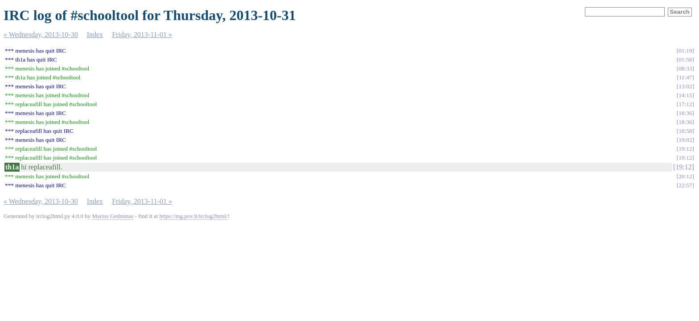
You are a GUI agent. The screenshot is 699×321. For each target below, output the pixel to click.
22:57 (685, 185)
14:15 (685, 95)
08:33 (685, 68)
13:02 (685, 86)
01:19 (685, 50)
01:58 (685, 59)
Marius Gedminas (113, 216)
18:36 (685, 113)
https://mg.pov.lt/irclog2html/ (194, 216)
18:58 (685, 131)
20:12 (685, 176)
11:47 (685, 77)
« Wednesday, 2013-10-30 (41, 34)
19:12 (685, 148)
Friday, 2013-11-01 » (142, 34)
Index (95, 34)
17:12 (685, 104)
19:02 (685, 139)
